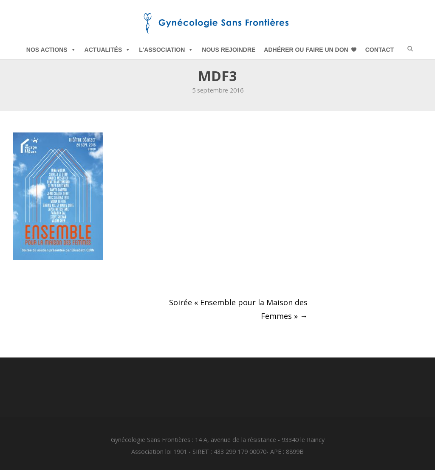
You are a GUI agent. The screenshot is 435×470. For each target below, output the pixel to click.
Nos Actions (51, 49)
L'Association (166, 49)
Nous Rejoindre (228, 49)
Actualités (108, 49)
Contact (379, 49)
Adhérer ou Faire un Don (306, 49)
